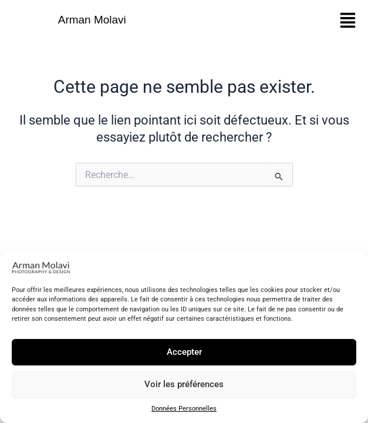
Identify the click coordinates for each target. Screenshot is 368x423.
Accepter (184, 352)
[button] (347, 20)
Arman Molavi (92, 20)
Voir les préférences (184, 384)
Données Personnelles (184, 408)
